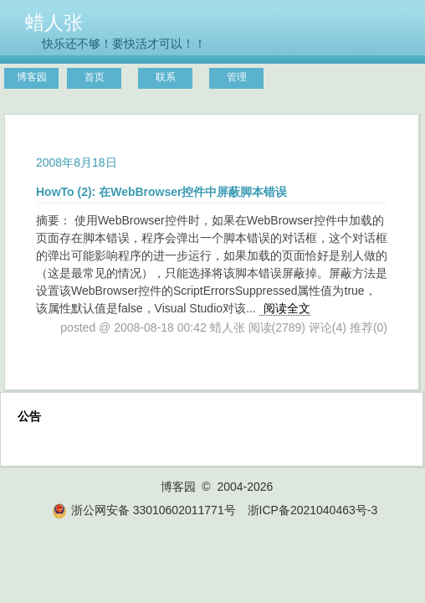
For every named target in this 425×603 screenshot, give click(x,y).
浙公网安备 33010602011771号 (144, 510)
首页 (94, 77)
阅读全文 (287, 308)
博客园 (32, 77)
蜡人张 (54, 23)
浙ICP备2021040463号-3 (313, 510)
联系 (166, 77)
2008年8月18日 (76, 162)
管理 (237, 77)
